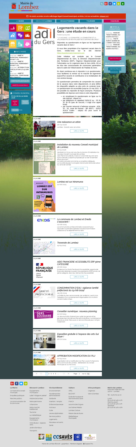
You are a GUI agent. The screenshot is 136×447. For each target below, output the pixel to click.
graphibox (65, 444)
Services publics (55, 416)
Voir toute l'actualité (20, 81)
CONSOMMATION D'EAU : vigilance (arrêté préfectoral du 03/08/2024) (77, 289)
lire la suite (79, 131)
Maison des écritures (76, 413)
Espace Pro (88, 444)
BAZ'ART (72, 394)
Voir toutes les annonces (115, 70)
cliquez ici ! (104, 16)
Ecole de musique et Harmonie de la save (76, 397)
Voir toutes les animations (115, 60)
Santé (51, 425)
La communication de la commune (18, 402)
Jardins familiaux (36, 428)
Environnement (54, 391)
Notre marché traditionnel (34, 408)
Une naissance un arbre (69, 122)
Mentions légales (76, 444)
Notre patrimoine (36, 401)
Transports (33, 431)
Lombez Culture (74, 410)
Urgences (91, 391)
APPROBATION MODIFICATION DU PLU (76, 356)
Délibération (17, 110)
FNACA (71, 401)
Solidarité (52, 398)
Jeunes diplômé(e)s (56, 413)
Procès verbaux (26, 102)
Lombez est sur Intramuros (70, 182)
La (20, 21)
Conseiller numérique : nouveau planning (77, 311)
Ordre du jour (15, 102)
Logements (53, 419)
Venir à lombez (93, 394)
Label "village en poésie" (38, 395)
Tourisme (33, 412)
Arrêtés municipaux (20, 85)
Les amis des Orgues (76, 404)
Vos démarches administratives (54, 394)
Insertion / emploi (55, 401)
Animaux (52, 407)
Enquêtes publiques (17, 395)
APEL (70, 391)
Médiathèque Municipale (73, 417)
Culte (51, 410)
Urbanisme (34, 404)
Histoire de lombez (36, 398)
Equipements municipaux (34, 391)
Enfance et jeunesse (56, 404)
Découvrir (44, 21)
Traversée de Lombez (67, 242)
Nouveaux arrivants (56, 422)
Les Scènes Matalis (75, 407)
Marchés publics (16, 398)
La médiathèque (35, 415)
